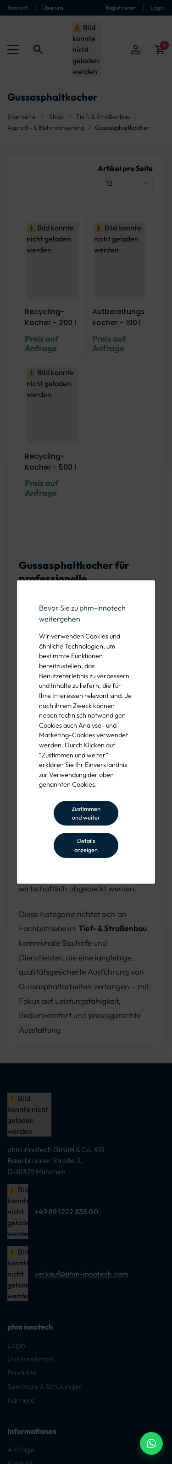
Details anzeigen (86, 845)
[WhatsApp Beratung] (151, 1443)
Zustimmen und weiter (86, 813)
